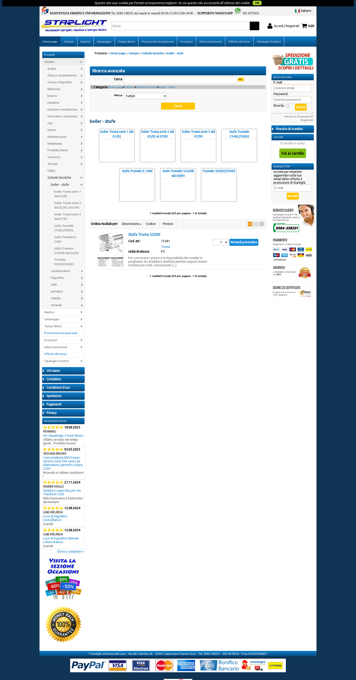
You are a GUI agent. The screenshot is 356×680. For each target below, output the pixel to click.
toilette (56, 289)
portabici (57, 283)
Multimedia (54, 134)
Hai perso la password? (298, 107)
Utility (51, 162)
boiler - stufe (60, 176)
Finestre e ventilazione (62, 100)
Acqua (51, 60)
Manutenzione (56, 128)
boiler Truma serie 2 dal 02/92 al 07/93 (67, 197)
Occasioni (186, 32)
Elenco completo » (70, 543)
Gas (50, 114)
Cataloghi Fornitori (56, 352)
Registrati (307, 111)
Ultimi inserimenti (210, 32)
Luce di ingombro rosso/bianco (55, 509)
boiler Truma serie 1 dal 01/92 (67, 185)
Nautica (85, 32)
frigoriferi (57, 269)
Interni (51, 121)
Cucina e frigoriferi (59, 73)
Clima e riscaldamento (62, 66)
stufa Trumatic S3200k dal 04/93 (66, 242)
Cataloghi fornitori (269, 32)
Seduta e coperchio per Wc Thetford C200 (62, 483)
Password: (281, 85)
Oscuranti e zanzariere (62, 107)
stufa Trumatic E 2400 (65, 230)
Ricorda (279, 97)
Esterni (52, 87)
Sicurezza (53, 148)
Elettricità (53, 80)
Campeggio (104, 32)
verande (56, 296)
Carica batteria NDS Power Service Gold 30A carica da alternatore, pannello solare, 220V (63, 454)
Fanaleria (53, 94)
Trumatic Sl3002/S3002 (64, 253)
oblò (54, 276)
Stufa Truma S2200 (144, 226)
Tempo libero (126, 32)
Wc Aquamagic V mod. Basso (63, 427)
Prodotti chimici (57, 141)
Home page (50, 32)
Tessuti (52, 155)
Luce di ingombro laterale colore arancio (61, 531)
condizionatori (60, 262)
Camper (69, 32)
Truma (165, 238)
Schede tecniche (59, 169)
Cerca (118, 70)
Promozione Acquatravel (158, 32)
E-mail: (278, 74)
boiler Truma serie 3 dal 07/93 (67, 208)
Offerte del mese (239, 32)
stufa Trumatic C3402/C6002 (64, 219)
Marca (118, 86)
